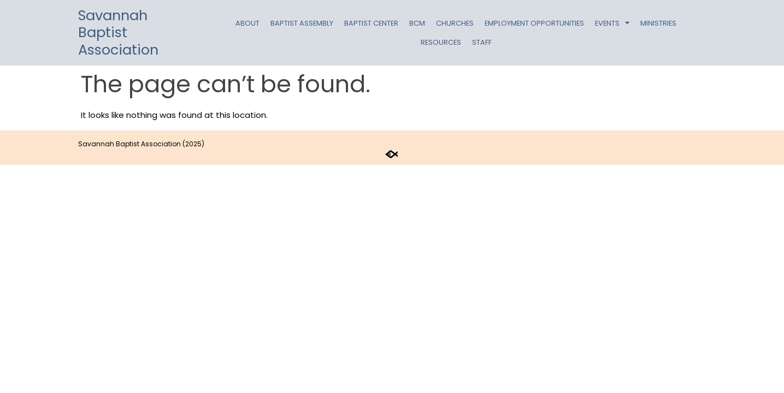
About (247, 23)
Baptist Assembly (301, 23)
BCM (417, 23)
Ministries (658, 23)
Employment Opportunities (534, 23)
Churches (455, 23)
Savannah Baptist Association (118, 32)
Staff (482, 42)
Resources (441, 42)
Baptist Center (371, 23)
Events (612, 23)
